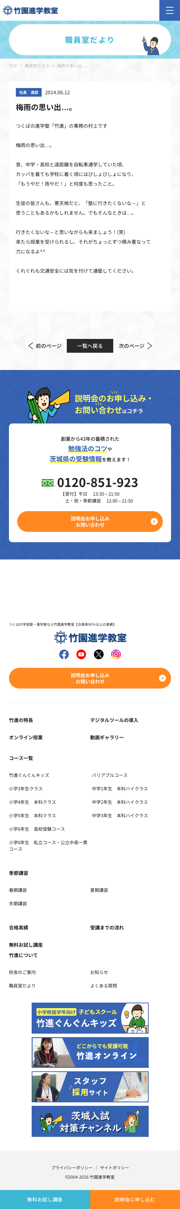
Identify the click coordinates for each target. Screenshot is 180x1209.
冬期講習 (18, 903)
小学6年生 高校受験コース (37, 829)
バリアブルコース (110, 775)
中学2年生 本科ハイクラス (120, 802)
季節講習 (18, 872)
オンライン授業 (26, 737)
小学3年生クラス (26, 788)
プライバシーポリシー (72, 1167)
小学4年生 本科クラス (32, 802)
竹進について (23, 955)
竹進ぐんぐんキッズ (29, 775)
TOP (13, 65)
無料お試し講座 (45, 1199)
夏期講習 (99, 890)
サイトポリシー (114, 1167)
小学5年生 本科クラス (32, 815)
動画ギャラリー (107, 737)
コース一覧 (21, 757)
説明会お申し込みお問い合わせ (90, 521)
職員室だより (37, 65)
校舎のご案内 (22, 972)
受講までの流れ (107, 927)
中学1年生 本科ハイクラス (120, 788)
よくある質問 (103, 985)
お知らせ (99, 972)
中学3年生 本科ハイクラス (120, 815)
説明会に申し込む (135, 1199)
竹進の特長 (21, 719)
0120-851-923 (97, 481)
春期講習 (18, 890)
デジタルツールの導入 (114, 719)
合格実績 (18, 927)
